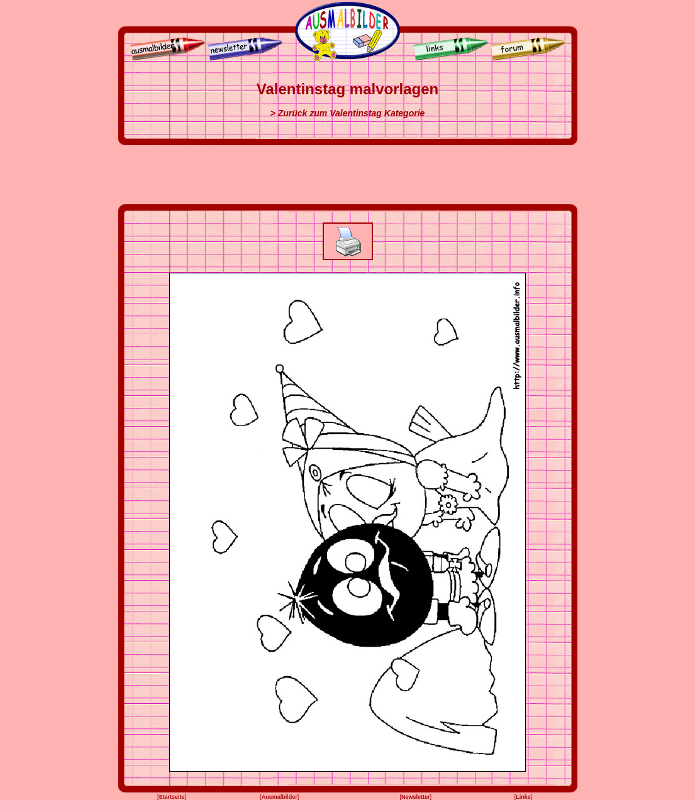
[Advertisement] (348, 174)
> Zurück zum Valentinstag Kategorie (347, 113)
